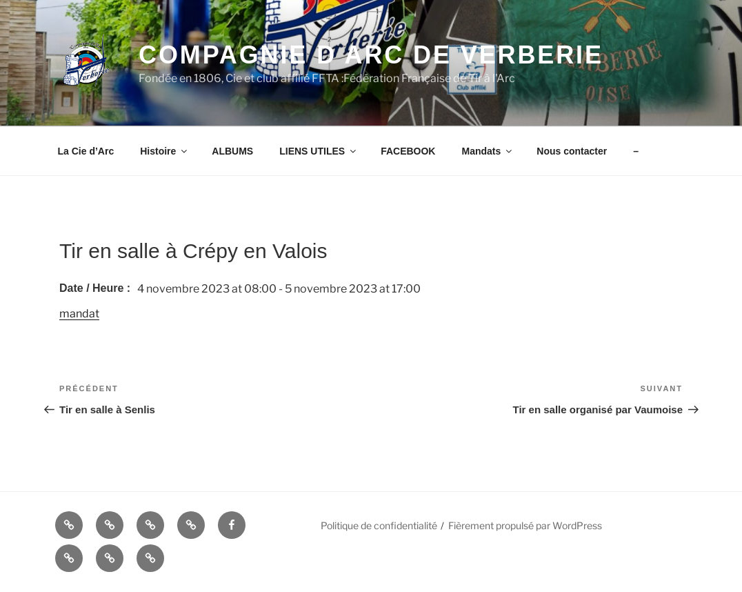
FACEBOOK (408, 151)
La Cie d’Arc (86, 151)
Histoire (164, 151)
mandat (79, 313)
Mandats (487, 151)
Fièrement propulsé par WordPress (525, 525)
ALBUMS (232, 151)
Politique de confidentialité (379, 525)
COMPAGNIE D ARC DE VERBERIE (371, 55)
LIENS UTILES (318, 151)
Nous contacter (572, 151)
